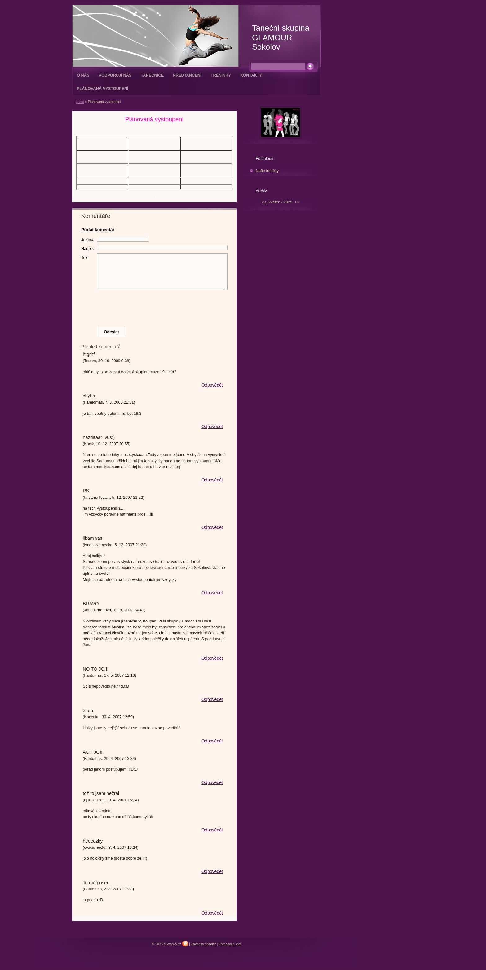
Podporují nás (115, 75)
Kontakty (251, 75)
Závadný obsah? (203, 944)
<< (264, 202)
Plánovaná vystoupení (102, 88)
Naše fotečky (267, 170)
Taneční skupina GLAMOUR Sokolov (280, 37)
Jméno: (87, 239)
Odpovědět (212, 385)
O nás (83, 75)
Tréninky (221, 75)
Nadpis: (88, 248)
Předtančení (187, 75)
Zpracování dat (230, 944)
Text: (85, 257)
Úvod (80, 102)
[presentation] (155, 307)
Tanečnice (152, 75)
